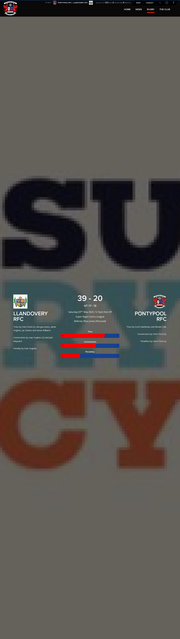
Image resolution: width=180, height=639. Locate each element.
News (139, 9)
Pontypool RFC (8, 6)
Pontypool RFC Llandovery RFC (73, 3)
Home (127, 9)
